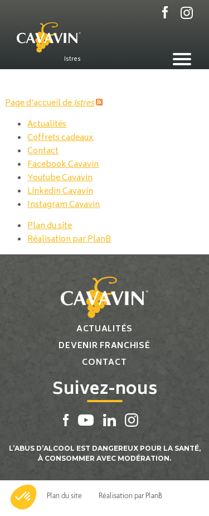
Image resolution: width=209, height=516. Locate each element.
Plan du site (49, 226)
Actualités (46, 125)
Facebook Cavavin (63, 165)
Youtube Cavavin (60, 178)
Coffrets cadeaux (60, 138)
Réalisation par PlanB (69, 240)
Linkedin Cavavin (60, 192)
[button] (23, 497)
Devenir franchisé (104, 346)
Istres (72, 59)
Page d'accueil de (49, 103)
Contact (43, 151)
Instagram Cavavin (63, 205)
